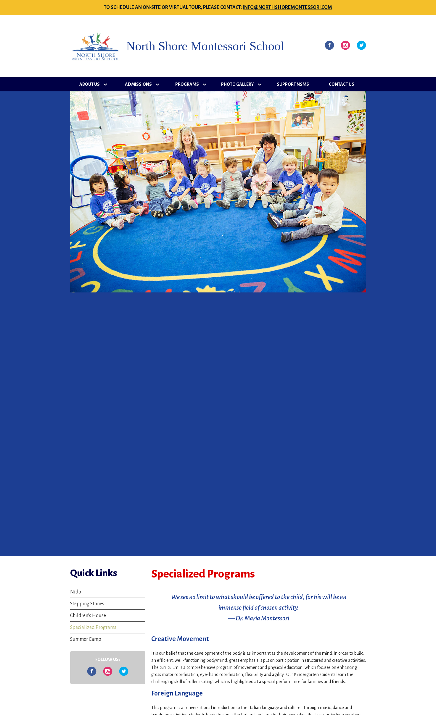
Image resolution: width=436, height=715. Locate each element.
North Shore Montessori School (205, 46)
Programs (187, 84)
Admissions (138, 84)
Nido (75, 592)
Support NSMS (293, 84)
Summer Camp (85, 639)
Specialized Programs (93, 627)
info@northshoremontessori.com (287, 7)
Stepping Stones (87, 603)
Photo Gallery (237, 84)
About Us (89, 84)
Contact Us (341, 84)
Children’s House (88, 615)
